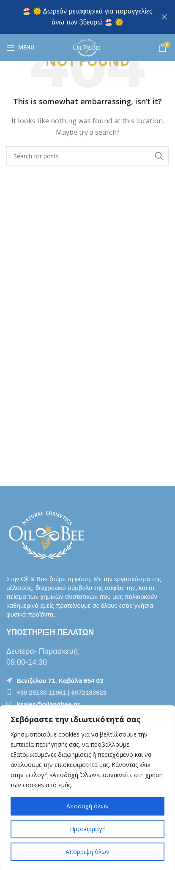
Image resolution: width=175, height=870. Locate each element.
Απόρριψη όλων (88, 852)
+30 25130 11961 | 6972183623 (61, 692)
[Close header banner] (164, 17)
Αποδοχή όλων (87, 806)
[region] (87, 787)
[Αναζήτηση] (87, 156)
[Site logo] (87, 47)
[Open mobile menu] (20, 47)
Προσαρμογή (88, 829)
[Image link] (48, 533)
